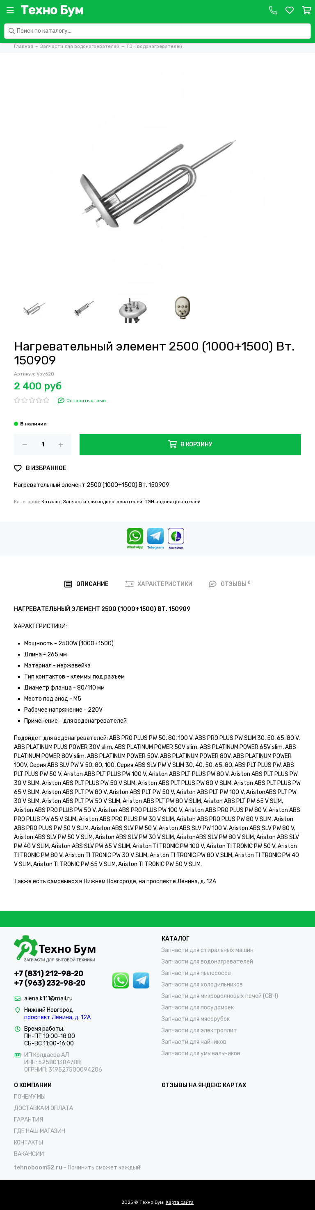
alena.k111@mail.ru (48, 998)
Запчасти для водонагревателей (102, 501)
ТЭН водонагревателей (173, 501)
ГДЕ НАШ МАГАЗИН (39, 1131)
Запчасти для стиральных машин (207, 950)
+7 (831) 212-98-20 (48, 973)
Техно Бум (52, 10)
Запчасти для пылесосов (196, 973)
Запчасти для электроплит (199, 1030)
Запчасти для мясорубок (196, 1018)
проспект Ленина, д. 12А (57, 1017)
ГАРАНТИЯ (28, 1119)
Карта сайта (180, 1202)
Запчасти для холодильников (202, 984)
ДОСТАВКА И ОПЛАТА (43, 1108)
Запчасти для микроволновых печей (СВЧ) (220, 996)
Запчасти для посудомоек (198, 1007)
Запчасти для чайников (194, 1041)
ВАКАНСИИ (29, 1154)
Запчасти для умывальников (201, 1053)
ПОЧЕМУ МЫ (30, 1096)
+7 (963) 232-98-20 (49, 983)
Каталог (51, 501)
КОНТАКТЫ (28, 1142)
